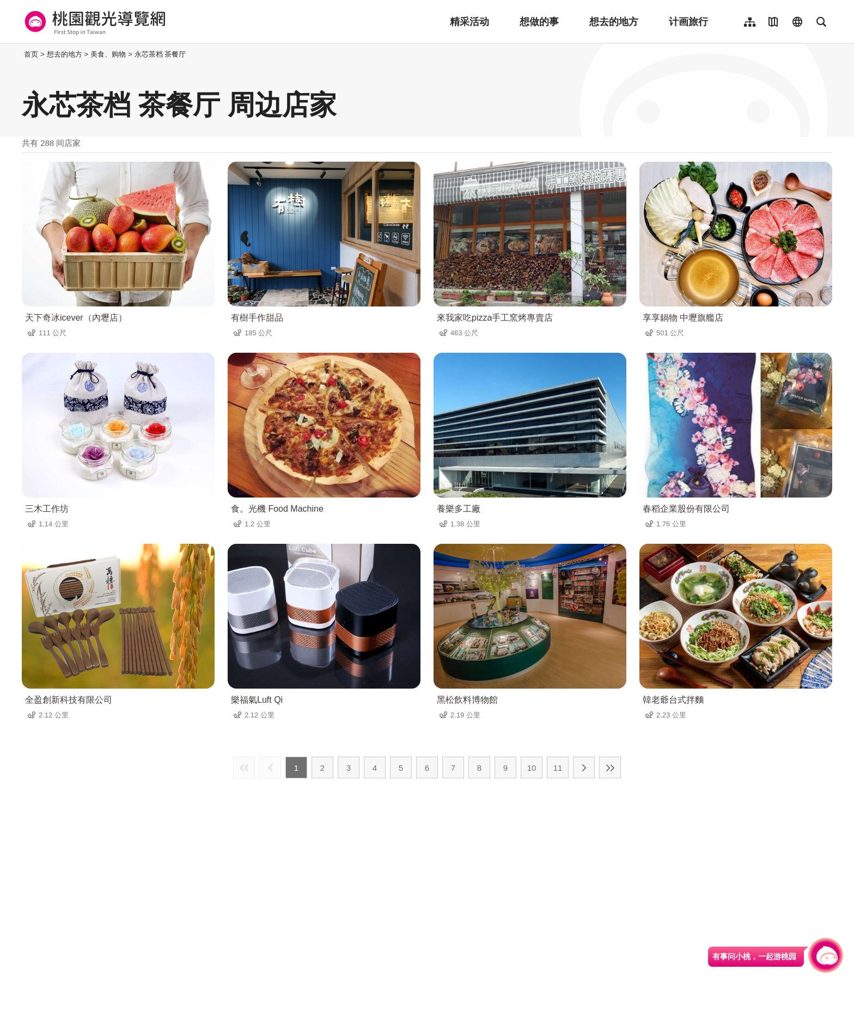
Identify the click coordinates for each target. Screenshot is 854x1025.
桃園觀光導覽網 (93, 21)
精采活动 (469, 21)
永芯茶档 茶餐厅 (160, 54)
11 (558, 767)
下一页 (584, 767)
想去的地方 (613, 21)
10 (531, 767)
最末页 (610, 767)
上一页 (270, 767)
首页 (31, 54)
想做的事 (539, 21)
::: (19, 54)
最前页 (244, 767)
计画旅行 (688, 21)
